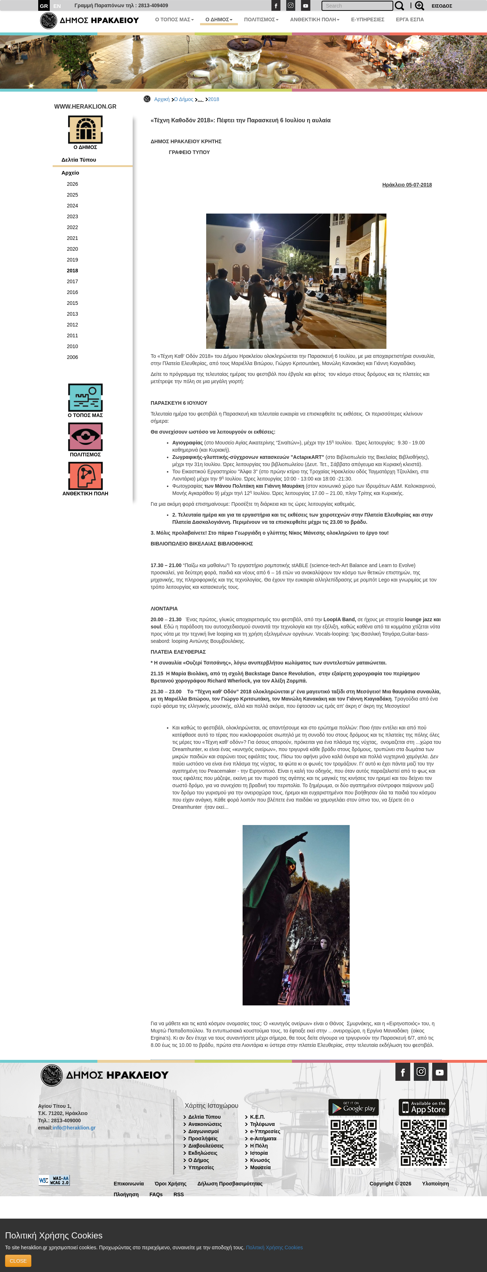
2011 (72, 335)
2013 (72, 314)
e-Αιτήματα (263, 1138)
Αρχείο (70, 173)
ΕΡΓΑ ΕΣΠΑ (410, 19)
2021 (72, 238)
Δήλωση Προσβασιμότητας (230, 1183)
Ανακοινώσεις (205, 1124)
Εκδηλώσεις (203, 1153)
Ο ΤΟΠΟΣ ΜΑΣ (174, 19)
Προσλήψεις (203, 1138)
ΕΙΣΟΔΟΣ (442, 6)
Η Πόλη (259, 1146)
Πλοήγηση (126, 1194)
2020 (72, 249)
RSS (178, 1194)
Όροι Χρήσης (171, 1183)
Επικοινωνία (129, 1183)
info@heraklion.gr (74, 1128)
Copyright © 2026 (390, 1183)
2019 (72, 260)
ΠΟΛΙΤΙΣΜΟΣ (261, 19)
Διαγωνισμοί (204, 1131)
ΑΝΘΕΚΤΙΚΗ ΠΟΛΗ (315, 19)
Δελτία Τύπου (79, 160)
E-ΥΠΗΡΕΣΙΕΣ (367, 19)
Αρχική (162, 99)
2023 (72, 216)
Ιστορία (259, 1153)
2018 (213, 99)
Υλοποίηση (435, 1183)
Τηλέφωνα (262, 1124)
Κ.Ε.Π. (257, 1117)
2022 (72, 227)
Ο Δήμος (184, 99)
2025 (72, 195)
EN (57, 6)
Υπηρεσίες (201, 1167)
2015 (72, 303)
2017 (72, 281)
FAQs (156, 1194)
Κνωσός (260, 1160)
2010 (72, 346)
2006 (72, 357)
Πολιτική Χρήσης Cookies (274, 1247)
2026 (72, 184)
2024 (72, 206)
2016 (72, 292)
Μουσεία (260, 1167)
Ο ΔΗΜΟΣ (219, 19)
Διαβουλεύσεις (206, 1146)
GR (44, 6)
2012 (72, 325)
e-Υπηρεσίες (265, 1131)
